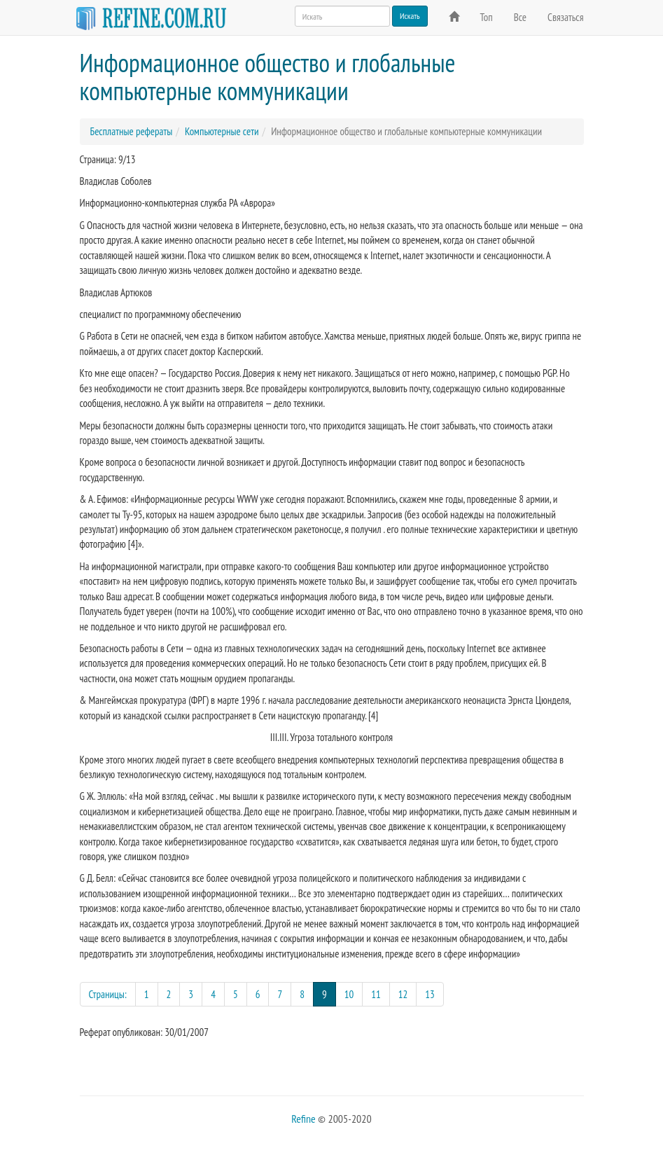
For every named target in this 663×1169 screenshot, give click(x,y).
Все (520, 17)
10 (349, 994)
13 (430, 994)
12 (403, 994)
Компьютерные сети (222, 131)
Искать (410, 16)
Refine (303, 1119)
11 (376, 994)
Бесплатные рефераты (131, 131)
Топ (486, 17)
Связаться (565, 17)
